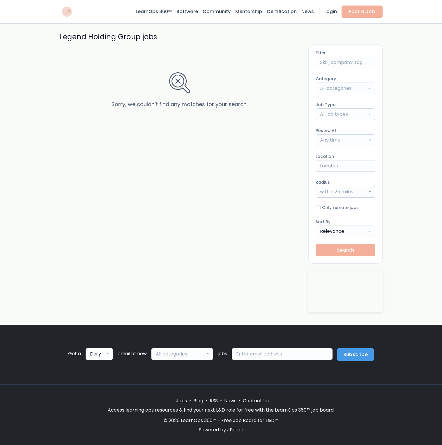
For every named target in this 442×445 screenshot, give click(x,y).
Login (330, 11)
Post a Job (362, 11)
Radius (323, 182)
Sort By (323, 222)
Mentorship (248, 11)
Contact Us (256, 400)
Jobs (181, 400)
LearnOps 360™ (154, 11)
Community (217, 11)
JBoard (235, 429)
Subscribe (355, 354)
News (307, 11)
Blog (198, 400)
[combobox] (345, 88)
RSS (214, 400)
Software (187, 11)
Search (345, 250)
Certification (282, 11)
